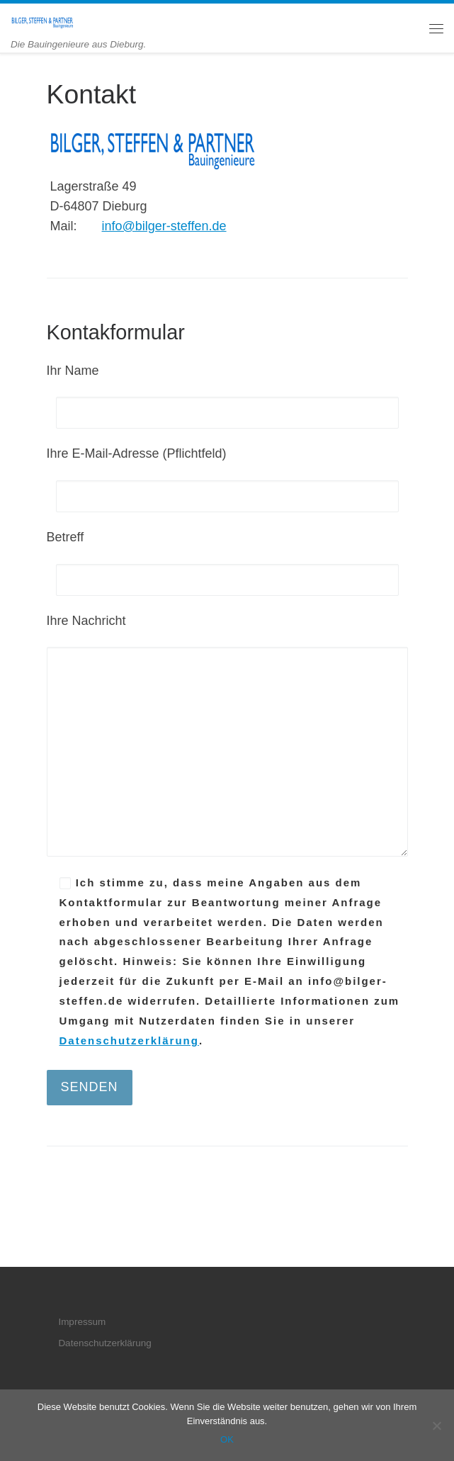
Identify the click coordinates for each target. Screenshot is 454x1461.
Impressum (82, 1321)
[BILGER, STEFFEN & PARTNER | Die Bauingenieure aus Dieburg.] (42, 21)
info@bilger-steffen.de (164, 226)
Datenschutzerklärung (129, 1040)
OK (227, 1439)
